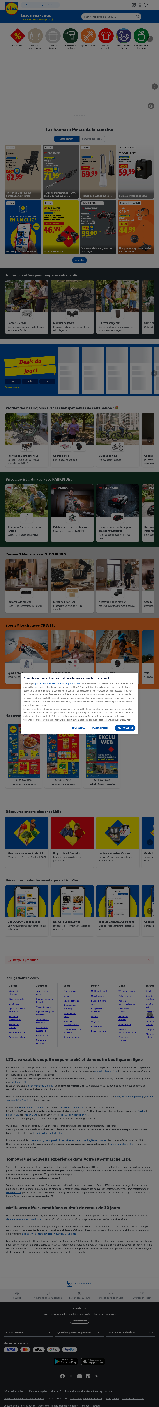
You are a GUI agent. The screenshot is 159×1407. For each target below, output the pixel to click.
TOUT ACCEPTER (125, 727)
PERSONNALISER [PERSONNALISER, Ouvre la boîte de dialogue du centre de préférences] (100, 727)
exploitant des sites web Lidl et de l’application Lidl (57, 683)
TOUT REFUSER (79, 727)
